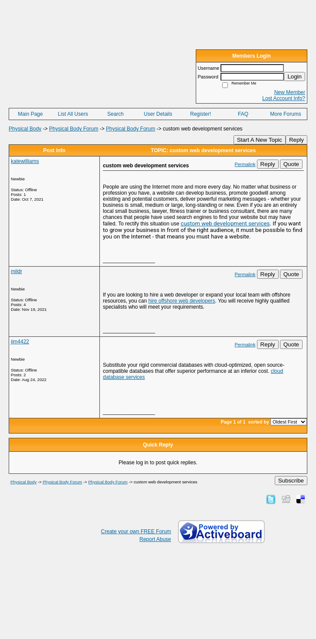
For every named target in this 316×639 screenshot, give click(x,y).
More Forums (285, 114)
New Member (289, 92)
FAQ (243, 114)
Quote (291, 164)
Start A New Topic (259, 140)
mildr (16, 271)
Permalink (245, 164)
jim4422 (20, 342)
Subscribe (291, 480)
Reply (296, 140)
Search (115, 114)
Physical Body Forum (73, 129)
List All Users (73, 114)
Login (294, 76)
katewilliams (25, 161)
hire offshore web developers (181, 301)
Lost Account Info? (283, 98)
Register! (200, 114)
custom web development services (225, 223)
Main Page (30, 114)
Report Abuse (155, 539)
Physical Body (25, 129)
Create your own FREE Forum (136, 531)
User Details (158, 114)
